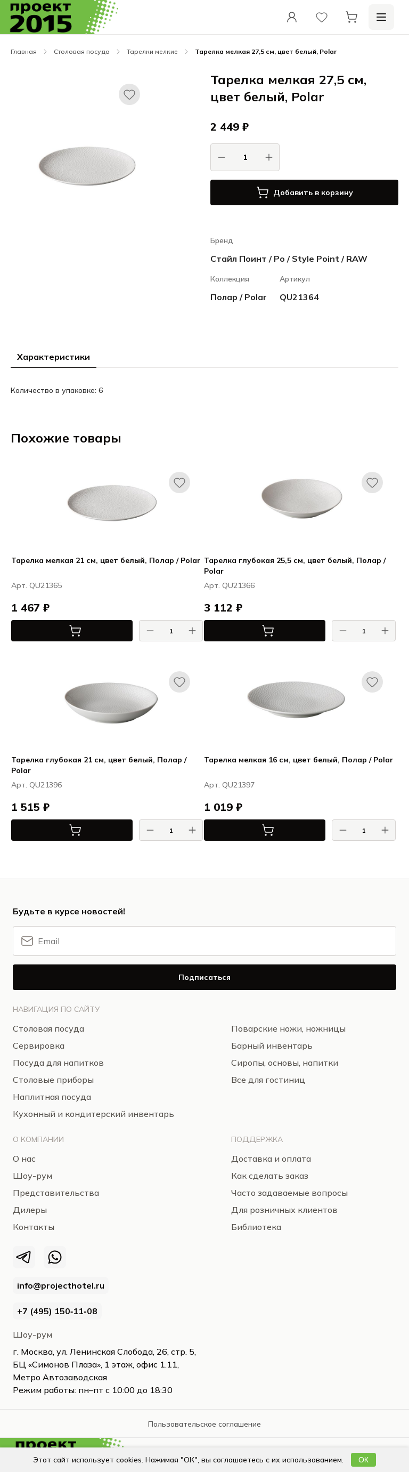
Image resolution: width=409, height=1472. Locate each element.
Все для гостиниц (268, 1079)
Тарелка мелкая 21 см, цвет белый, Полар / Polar (105, 560)
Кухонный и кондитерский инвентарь (93, 1113)
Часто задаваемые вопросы (289, 1192)
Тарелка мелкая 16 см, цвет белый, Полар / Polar (298, 760)
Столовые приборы (53, 1079)
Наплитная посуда (52, 1096)
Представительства (56, 1192)
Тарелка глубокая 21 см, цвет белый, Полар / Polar (98, 765)
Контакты (33, 1226)
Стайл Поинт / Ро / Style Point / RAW (288, 258)
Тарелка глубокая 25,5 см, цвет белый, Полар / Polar (295, 566)
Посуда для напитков (58, 1062)
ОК (363, 1459)
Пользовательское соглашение (204, 1424)
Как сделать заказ (269, 1175)
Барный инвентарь (272, 1045)
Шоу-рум (32, 1334)
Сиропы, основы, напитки (284, 1062)
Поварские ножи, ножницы (288, 1028)
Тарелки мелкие (152, 51)
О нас (24, 1158)
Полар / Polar (238, 297)
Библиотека (256, 1226)
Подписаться (204, 977)
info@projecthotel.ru (60, 1285)
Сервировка (38, 1045)
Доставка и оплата (271, 1158)
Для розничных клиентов (284, 1209)
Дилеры (30, 1209)
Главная (24, 51)
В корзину (46, 630)
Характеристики (53, 356)
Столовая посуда (82, 51)
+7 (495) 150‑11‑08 (57, 1311)
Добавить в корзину (304, 192)
